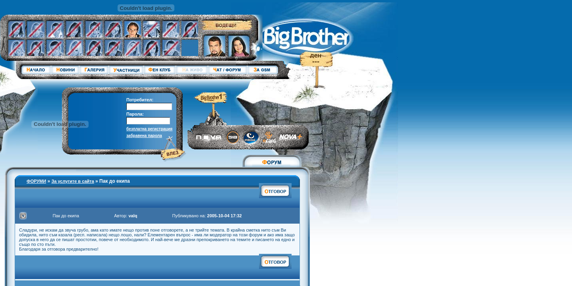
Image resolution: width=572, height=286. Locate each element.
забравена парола (144, 135)
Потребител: (139, 99)
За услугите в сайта (72, 181)
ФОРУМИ (36, 181)
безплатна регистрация (149, 129)
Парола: (135, 114)
